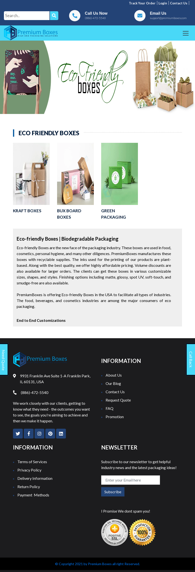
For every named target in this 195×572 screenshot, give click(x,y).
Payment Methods (33, 495)
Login (162, 3)
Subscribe (112, 491)
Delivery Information (34, 478)
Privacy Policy (29, 470)
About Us (114, 375)
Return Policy (28, 486)
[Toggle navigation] (186, 33)
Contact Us (115, 391)
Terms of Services (32, 461)
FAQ (109, 408)
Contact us (178, 3)
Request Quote (118, 400)
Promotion (115, 416)
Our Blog (113, 383)
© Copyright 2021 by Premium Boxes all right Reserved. (97, 564)
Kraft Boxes (27, 210)
